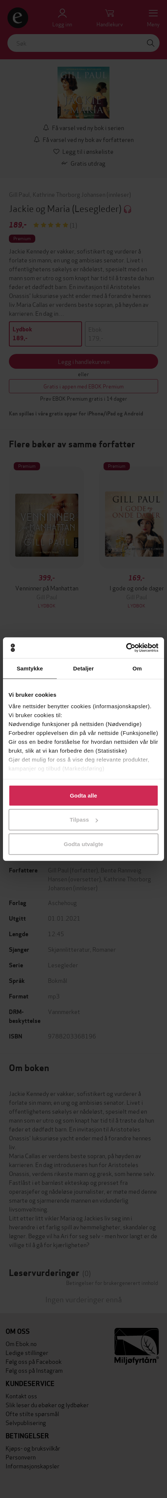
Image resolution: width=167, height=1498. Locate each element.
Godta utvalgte (83, 844)
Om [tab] (137, 668)
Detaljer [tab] (83, 668)
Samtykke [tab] (30, 668)
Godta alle (83, 795)
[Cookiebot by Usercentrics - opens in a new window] (126, 648)
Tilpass (84, 819)
